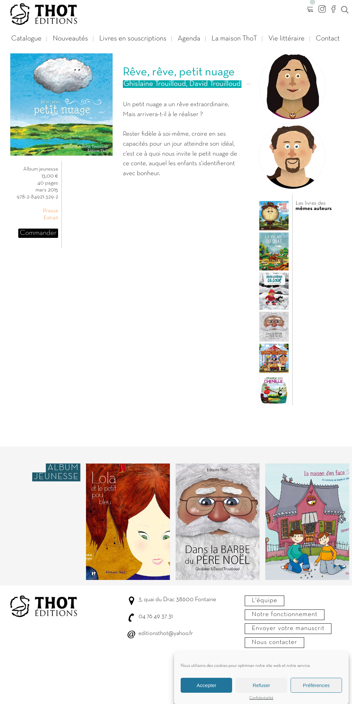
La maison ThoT (234, 38)
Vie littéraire (286, 38)
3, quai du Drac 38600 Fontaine (177, 599)
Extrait (51, 218)
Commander (38, 233)
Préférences (316, 690)
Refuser (261, 690)
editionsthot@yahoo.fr (165, 633)
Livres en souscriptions (132, 38)
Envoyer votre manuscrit (288, 628)
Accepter (206, 690)
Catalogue (26, 38)
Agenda (189, 38)
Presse (50, 211)
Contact (328, 38)
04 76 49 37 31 (155, 616)
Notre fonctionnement (284, 614)
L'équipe (264, 600)
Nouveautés (70, 38)
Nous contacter (274, 642)
